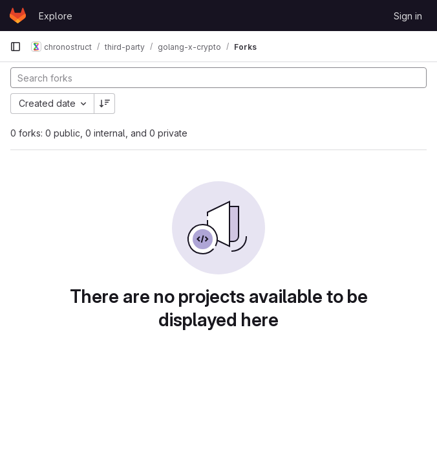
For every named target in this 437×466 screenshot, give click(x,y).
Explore (55, 15)
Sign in (408, 15)
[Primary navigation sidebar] (15, 46)
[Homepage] (17, 15)
